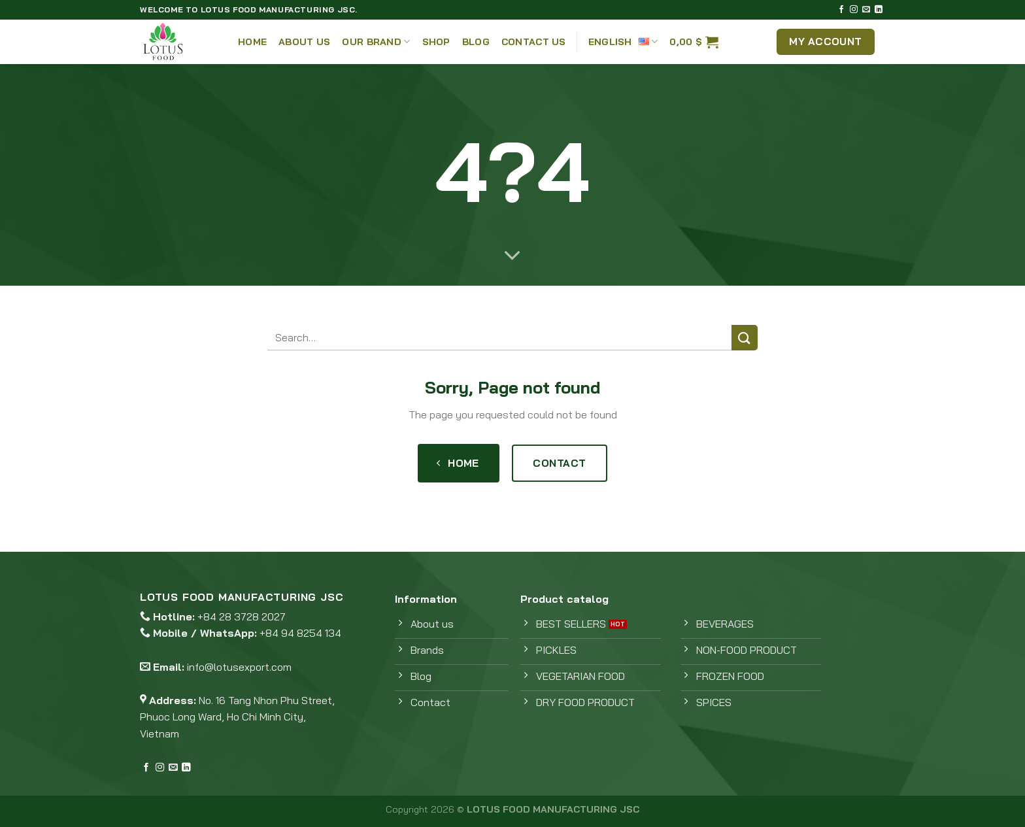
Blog (476, 42)
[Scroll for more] (512, 256)
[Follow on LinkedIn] (878, 9)
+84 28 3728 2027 (241, 616)
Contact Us (533, 42)
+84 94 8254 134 (300, 632)
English (623, 41)
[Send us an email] (866, 9)
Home (252, 42)
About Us (304, 42)
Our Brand (376, 41)
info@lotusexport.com (239, 666)
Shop (436, 42)
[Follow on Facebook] (841, 9)
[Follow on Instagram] (854, 9)
